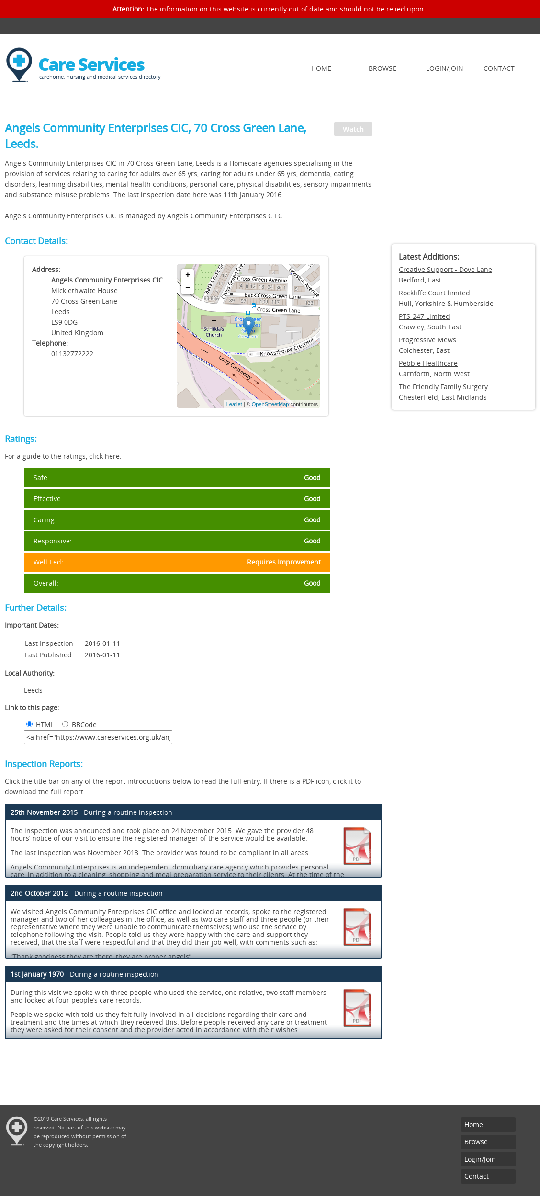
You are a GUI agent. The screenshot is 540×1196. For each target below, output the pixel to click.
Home (321, 68)
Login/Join (444, 68)
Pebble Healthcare (428, 363)
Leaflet (234, 404)
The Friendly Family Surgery (443, 386)
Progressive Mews (427, 339)
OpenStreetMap (270, 404)
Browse (382, 68)
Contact (499, 68)
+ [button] (188, 275)
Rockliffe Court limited (434, 292)
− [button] (188, 288)
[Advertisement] (463, 177)
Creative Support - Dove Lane (445, 269)
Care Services (91, 64)
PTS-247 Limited (424, 316)
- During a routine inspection (91, 812)
